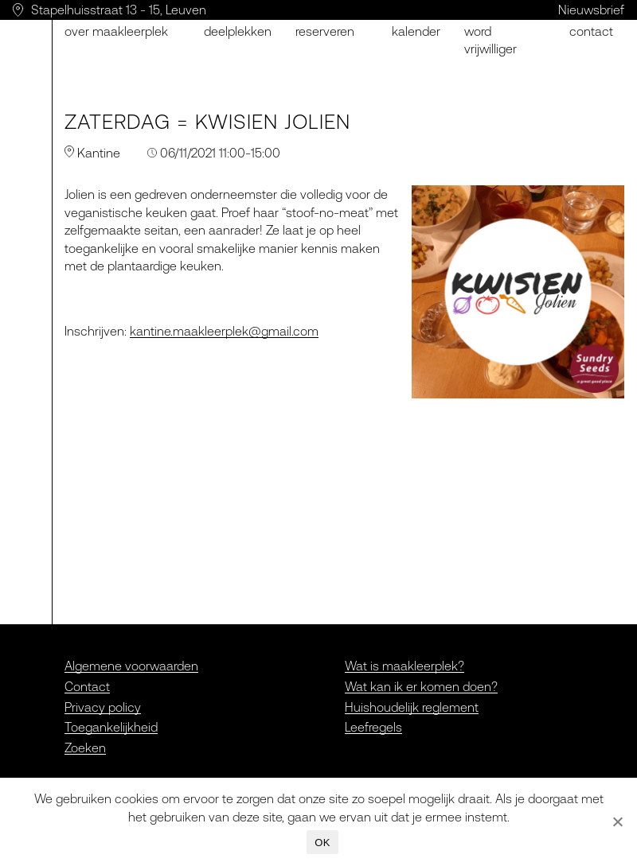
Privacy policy (102, 707)
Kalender (416, 31)
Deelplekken (238, 31)
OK (322, 843)
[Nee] (617, 821)
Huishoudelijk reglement (412, 707)
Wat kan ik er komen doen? (421, 686)
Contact (591, 31)
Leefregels (373, 727)
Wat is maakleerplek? (404, 665)
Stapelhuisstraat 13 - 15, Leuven (118, 9)
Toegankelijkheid (111, 727)
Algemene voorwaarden (131, 665)
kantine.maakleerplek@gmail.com (224, 331)
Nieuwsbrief (591, 9)
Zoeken (85, 747)
